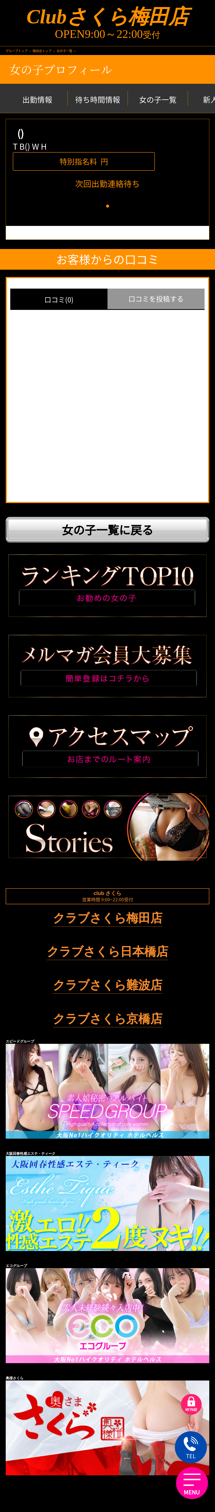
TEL (191, 1448)
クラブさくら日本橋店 (107, 951)
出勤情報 (37, 99)
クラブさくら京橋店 (107, 1018)
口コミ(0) (59, 300)
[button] (107, 206)
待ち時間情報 (97, 99)
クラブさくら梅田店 (107, 918)
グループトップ (17, 50)
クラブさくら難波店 (107, 985)
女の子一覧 (64, 50)
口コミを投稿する (156, 299)
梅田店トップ (42, 50)
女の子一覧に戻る (107, 529)
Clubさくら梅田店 (107, 17)
